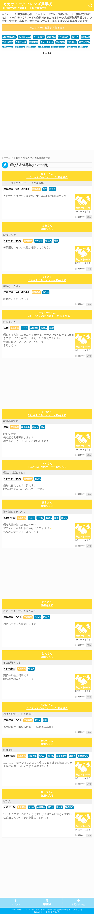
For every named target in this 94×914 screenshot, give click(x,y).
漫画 (56, 518)
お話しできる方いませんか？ (19, 611)
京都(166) (71, 47)
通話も (72, 756)
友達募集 (36, 189)
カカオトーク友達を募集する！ (47, 27)
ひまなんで (9, 234)
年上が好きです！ (13, 662)
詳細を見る (47, 229)
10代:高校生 (9, 668)
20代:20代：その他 (12, 240)
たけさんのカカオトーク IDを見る (47, 415)
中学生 (40, 518)
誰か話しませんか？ (14, 511)
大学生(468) (20, 42)
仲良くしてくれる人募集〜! (18, 714)
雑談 (45, 720)
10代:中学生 (9, 518)
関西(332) (60, 42)
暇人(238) (19, 47)
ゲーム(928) (38, 37)
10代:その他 (9, 756)
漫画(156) (83, 47)
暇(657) (75, 37)
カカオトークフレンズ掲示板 (27, 6)
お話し (38, 617)
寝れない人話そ (12, 286)
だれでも (8, 749)
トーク (24, 328)
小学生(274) (7, 47)
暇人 (43, 427)
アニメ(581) (7, 42)
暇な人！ (8, 801)
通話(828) (51, 37)
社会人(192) (43, 47)
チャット (39, 240)
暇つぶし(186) (58, 47)
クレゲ (31, 807)
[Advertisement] (47, 81)
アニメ (31, 518)
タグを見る (47, 53)
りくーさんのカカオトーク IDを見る (46, 177)
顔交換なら (83, 756)
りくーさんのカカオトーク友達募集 (23, 183)
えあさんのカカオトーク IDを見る (47, 280)
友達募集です (10, 421)
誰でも (64, 518)
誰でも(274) (84, 42)
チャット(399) (46, 42)
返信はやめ (61, 756)
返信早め (69, 807)
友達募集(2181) (9, 37)
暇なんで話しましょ (14, 472)
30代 (6, 427)
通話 (56, 240)
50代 (6, 328)
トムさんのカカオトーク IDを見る (47, 467)
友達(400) (33, 42)
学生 (45, 189)
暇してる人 (9, 321)
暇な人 (52, 189)
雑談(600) (85, 37)
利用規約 (46, 904)
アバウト (15, 904)
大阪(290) (71, 42)
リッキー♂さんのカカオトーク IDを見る (47, 316)
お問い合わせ (78, 904)
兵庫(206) (31, 47)
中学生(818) (63, 37)
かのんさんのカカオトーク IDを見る (46, 708)
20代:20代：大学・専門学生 (17, 189)
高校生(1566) (25, 37)
